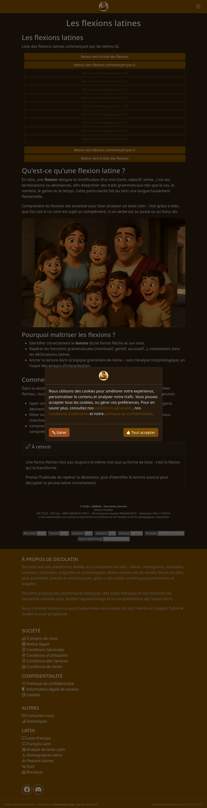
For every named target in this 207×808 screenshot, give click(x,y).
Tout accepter (140, 432)
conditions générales (114, 408)
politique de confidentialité (128, 413)
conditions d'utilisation (69, 413)
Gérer (59, 432)
